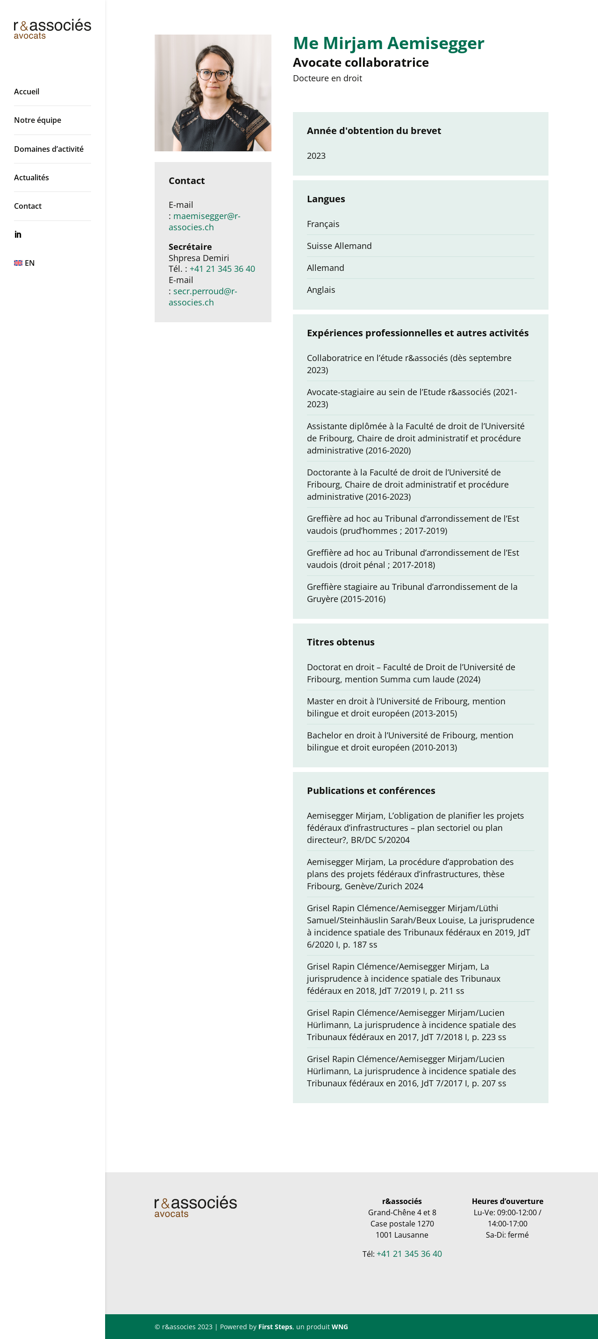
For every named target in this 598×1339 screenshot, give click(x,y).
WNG (340, 1326)
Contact (28, 206)
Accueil (26, 91)
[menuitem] (62, 263)
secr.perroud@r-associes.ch (203, 296)
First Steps (275, 1326)
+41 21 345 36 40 (222, 268)
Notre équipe (37, 120)
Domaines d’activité (49, 149)
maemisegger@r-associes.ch (205, 221)
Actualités (31, 177)
